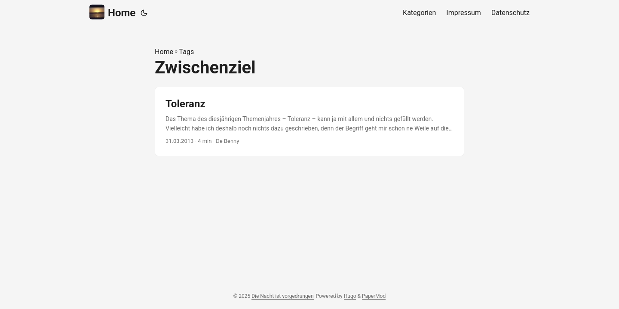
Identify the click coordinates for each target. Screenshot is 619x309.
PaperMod (374, 296)
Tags (186, 52)
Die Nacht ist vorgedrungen (282, 296)
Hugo (350, 296)
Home (112, 12)
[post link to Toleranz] (309, 121)
